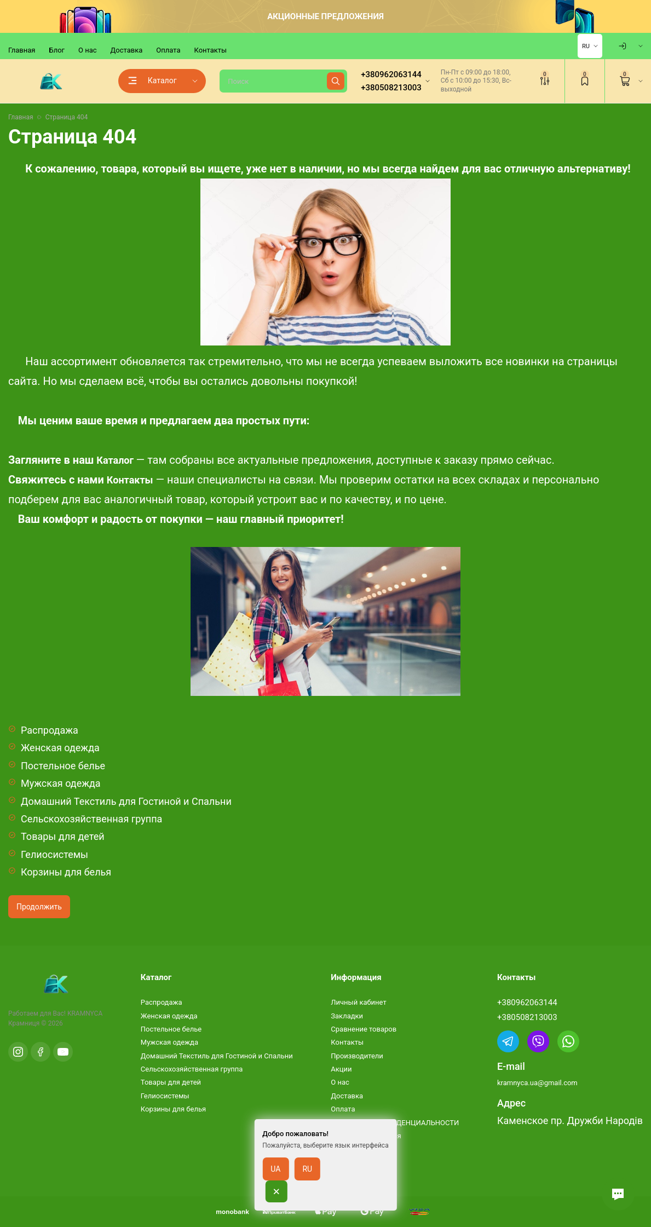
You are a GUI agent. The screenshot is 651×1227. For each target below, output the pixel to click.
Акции (341, 1069)
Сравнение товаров (363, 1029)
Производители (357, 1056)
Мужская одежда (61, 783)
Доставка (127, 50)
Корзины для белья (66, 872)
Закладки (347, 1016)
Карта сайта (351, 1163)
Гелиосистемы (54, 854)
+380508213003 (527, 1017)
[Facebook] (40, 1052)
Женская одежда (60, 747)
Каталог (115, 460)
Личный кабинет (358, 1002)
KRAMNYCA (84, 1013)
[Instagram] (18, 1052)
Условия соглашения (366, 1136)
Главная (21, 50)
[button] (618, 1194)
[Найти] (335, 81)
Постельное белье (63, 765)
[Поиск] (283, 81)
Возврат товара (357, 1149)
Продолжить (39, 906)
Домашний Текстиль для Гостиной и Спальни (126, 801)
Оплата (168, 50)
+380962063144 (527, 1002)
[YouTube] (63, 1052)
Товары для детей (63, 836)
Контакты (210, 50)
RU (586, 46)
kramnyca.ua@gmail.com (537, 1083)
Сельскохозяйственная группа (91, 819)
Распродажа (49, 730)
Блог (57, 50)
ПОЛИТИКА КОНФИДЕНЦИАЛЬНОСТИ (395, 1123)
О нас (87, 50)
